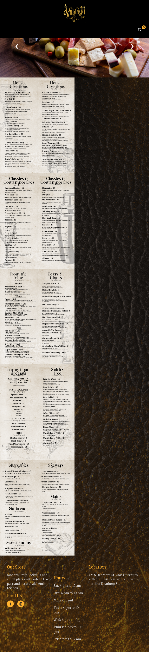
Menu (6, 30)
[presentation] (17, 46)
